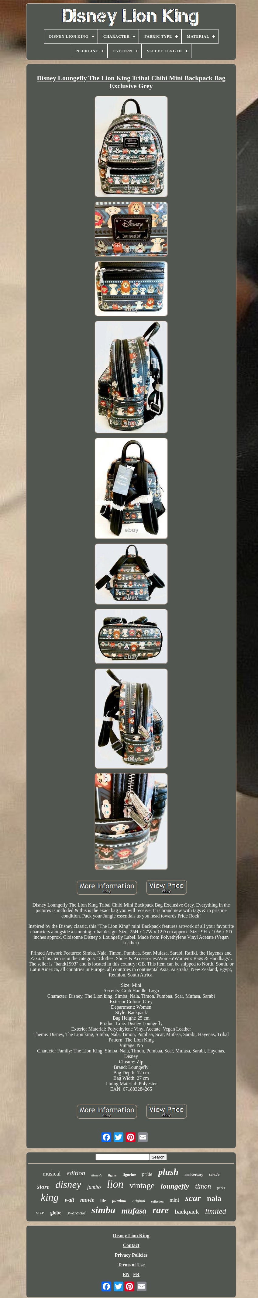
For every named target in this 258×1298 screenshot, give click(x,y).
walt (69, 1200)
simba (103, 1209)
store (43, 1186)
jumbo (94, 1187)
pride (147, 1174)
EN (126, 1274)
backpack (187, 1211)
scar (193, 1198)
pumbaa (119, 1200)
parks (221, 1188)
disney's (96, 1175)
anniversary (193, 1174)
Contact (131, 1245)
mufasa (133, 1210)
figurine (129, 1174)
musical (51, 1173)
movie (87, 1199)
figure (112, 1175)
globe (55, 1212)
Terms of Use (131, 1264)
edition (76, 1173)
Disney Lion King (131, 1235)
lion (115, 1184)
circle (214, 1174)
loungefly (175, 1186)
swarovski (76, 1212)
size (40, 1212)
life (103, 1200)
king (50, 1197)
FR (136, 1274)
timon (203, 1186)
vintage (141, 1185)
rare (161, 1210)
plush (168, 1172)
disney (68, 1184)
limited (215, 1211)
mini (174, 1200)
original (138, 1200)
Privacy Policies (131, 1255)
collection (157, 1201)
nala (214, 1198)
